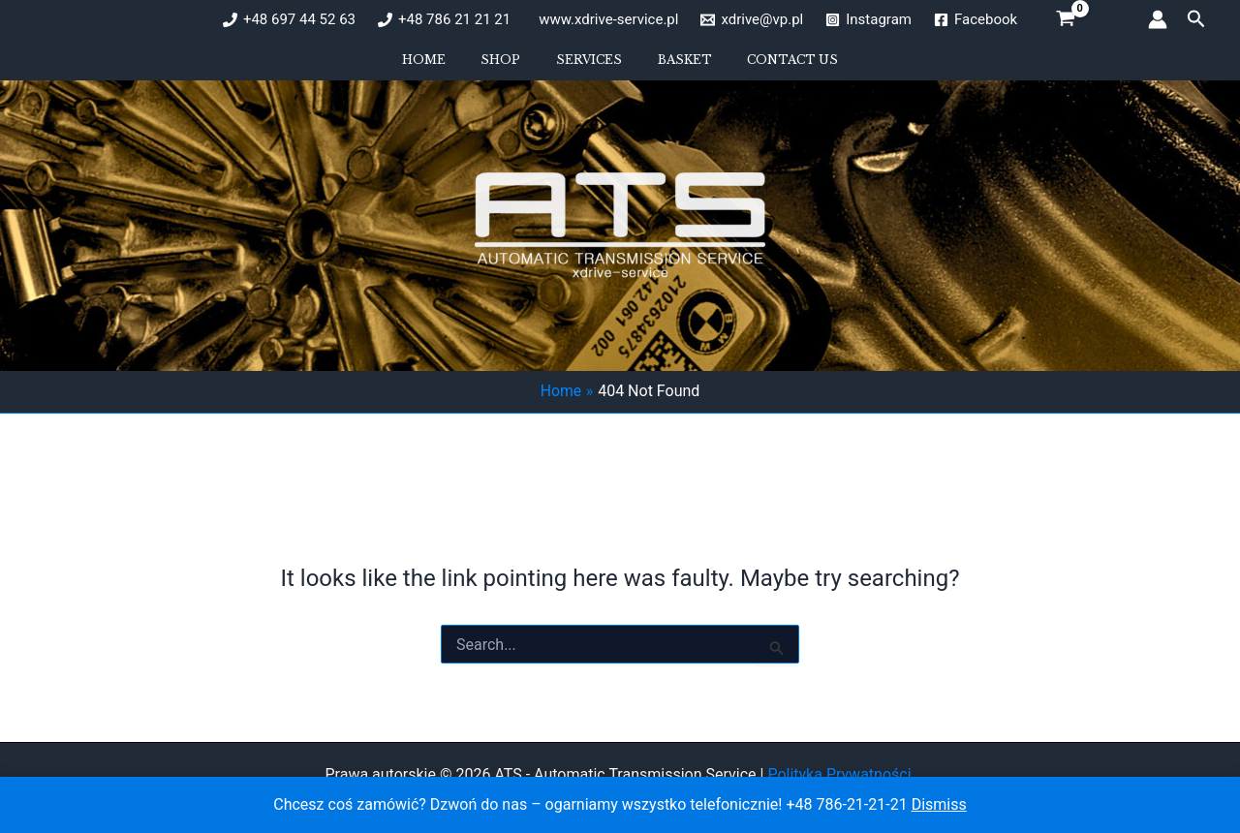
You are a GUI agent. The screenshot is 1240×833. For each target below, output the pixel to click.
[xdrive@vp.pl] (752, 20)
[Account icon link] (1157, 19)
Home (456, 67)
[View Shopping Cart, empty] (1066, 19)
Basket (668, 67)
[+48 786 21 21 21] (444, 20)
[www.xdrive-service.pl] (605, 20)
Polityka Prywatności (840, 774)
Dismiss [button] (939, 804)
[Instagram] (868, 20)
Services (589, 67)
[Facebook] (975, 20)
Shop (517, 67)
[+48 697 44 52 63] (289, 20)
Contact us (760, 67)
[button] (1196, 19)
